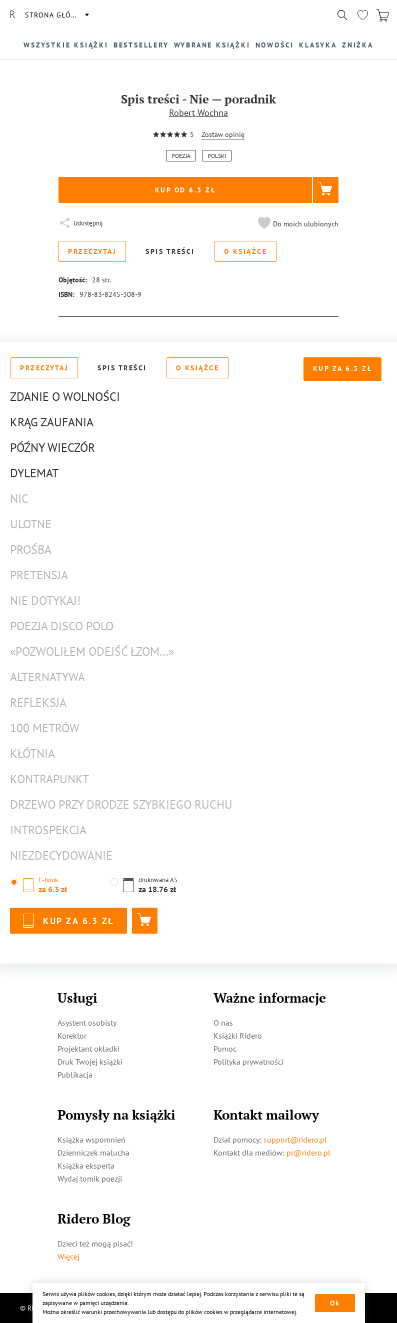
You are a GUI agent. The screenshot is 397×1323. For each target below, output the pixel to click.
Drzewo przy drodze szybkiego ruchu (121, 804)
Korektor (72, 1036)
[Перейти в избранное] (362, 14)
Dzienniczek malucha (94, 1153)
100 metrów (45, 728)
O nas (223, 1023)
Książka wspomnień (92, 1140)
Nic (19, 498)
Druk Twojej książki (90, 1062)
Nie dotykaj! (45, 600)
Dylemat (34, 473)
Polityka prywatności (249, 1062)
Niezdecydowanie (61, 855)
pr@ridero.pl (308, 1153)
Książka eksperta (86, 1166)
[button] (297, 224)
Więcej (69, 1257)
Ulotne (31, 524)
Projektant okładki (89, 1049)
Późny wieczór (52, 447)
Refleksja (38, 702)
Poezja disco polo (62, 626)
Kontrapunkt (49, 779)
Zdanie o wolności (65, 396)
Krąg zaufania (52, 422)
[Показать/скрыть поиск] (342, 15)
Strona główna (56, 14)
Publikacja (75, 1075)
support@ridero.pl (295, 1140)
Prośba (31, 549)
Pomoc (225, 1049)
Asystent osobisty (87, 1023)
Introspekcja (48, 830)
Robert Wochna (198, 112)
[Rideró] (12, 15)
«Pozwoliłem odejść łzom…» (92, 651)
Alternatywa (47, 677)
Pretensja (39, 575)
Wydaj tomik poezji (90, 1179)
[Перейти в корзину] (382, 14)
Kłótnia (32, 753)
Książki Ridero (238, 1036)
